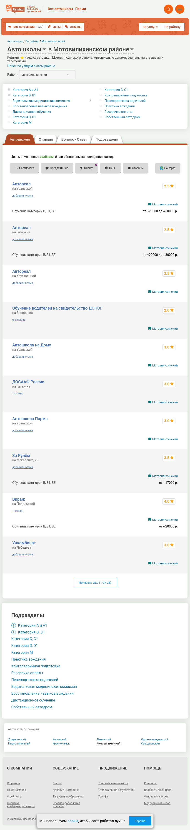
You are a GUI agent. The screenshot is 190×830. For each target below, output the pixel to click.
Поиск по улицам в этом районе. (31, 66)
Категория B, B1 (24, 95)
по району (172, 27)
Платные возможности (113, 783)
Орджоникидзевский (154, 739)
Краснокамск (61, 743)
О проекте (13, 783)
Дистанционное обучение (32, 111)
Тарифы (103, 796)
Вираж (18, 499)
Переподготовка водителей (125, 100)
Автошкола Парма (30, 418)
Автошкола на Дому (31, 345)
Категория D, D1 (24, 117)
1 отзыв (17, 393)
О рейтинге (14, 796)
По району (32, 41)
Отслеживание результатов (116, 790)
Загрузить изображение (68, 796)
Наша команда (16, 790)
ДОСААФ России (28, 381)
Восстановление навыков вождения (40, 106)
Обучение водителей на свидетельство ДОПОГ (57, 308)
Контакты (150, 783)
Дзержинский (17, 739)
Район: (12, 74)
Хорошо (140, 821)
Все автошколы (25, 26)
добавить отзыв (22, 195)
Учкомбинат (24, 542)
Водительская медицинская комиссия (41, 100)
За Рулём (21, 455)
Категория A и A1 (25, 89)
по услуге (150, 27)
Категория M (22, 122)
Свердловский (150, 743)
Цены (54, 26)
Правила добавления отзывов (66, 805)
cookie (73, 821)
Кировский (59, 739)
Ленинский (104, 739)
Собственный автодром (122, 117)
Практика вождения (120, 106)
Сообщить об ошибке (157, 790)
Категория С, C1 (116, 89)
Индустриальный (19, 743)
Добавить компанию (66, 790)
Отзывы (73, 26)
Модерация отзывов (157, 803)
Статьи (57, 783)
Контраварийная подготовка (126, 95)
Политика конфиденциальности (21, 805)
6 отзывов (18, 319)
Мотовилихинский (165, 204)
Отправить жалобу (156, 796)
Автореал (21, 184)
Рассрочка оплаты (118, 111)
